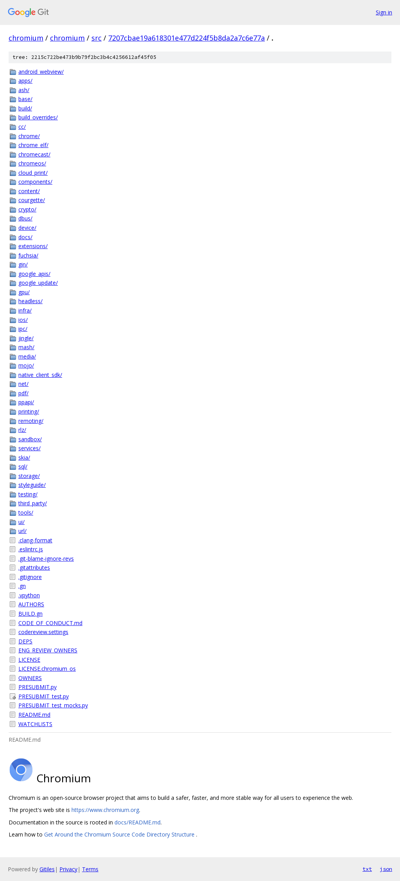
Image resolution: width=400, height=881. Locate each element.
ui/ (21, 522)
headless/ (30, 301)
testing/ (28, 494)
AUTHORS (31, 604)
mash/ (26, 347)
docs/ (25, 237)
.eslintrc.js (30, 549)
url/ (22, 531)
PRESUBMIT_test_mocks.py (53, 705)
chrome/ (29, 136)
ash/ (23, 90)
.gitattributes (34, 567)
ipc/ (22, 328)
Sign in (384, 12)
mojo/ (26, 365)
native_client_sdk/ (40, 374)
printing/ (28, 411)
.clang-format (35, 540)
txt (367, 868)
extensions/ (33, 246)
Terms (90, 869)
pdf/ (23, 393)
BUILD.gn (30, 613)
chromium (26, 38)
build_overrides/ (38, 117)
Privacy (68, 869)
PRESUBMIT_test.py (43, 696)
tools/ (25, 512)
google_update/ (38, 282)
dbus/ (25, 218)
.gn (22, 586)
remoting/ (30, 421)
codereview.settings (43, 632)
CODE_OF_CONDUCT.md (50, 623)
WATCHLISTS (35, 724)
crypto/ (27, 209)
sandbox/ (30, 439)
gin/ (23, 264)
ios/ (23, 319)
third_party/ (32, 503)
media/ (27, 356)
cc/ (22, 126)
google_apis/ (34, 273)
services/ (29, 448)
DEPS (25, 641)
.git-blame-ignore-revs (46, 558)
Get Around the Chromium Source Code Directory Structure (120, 834)
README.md (34, 714)
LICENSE (29, 659)
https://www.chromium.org (105, 810)
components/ (35, 181)
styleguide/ (32, 484)
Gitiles (47, 869)
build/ (25, 108)
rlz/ (22, 429)
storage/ (29, 476)
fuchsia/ (28, 255)
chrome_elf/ (33, 145)
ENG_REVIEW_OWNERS (47, 650)
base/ (25, 99)
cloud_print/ (33, 172)
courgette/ (31, 200)
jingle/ (26, 338)
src (96, 38)
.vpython (29, 595)
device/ (27, 227)
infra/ (25, 310)
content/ (29, 191)
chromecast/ (34, 154)
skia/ (24, 457)
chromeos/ (32, 163)
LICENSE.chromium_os (47, 668)
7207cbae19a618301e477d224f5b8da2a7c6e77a (186, 38)
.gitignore (30, 577)
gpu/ (24, 292)
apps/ (25, 80)
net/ (23, 383)
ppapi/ (26, 402)
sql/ (22, 466)
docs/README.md (137, 822)
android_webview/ (41, 71)
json (386, 868)
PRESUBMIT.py (37, 687)
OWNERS (30, 678)
